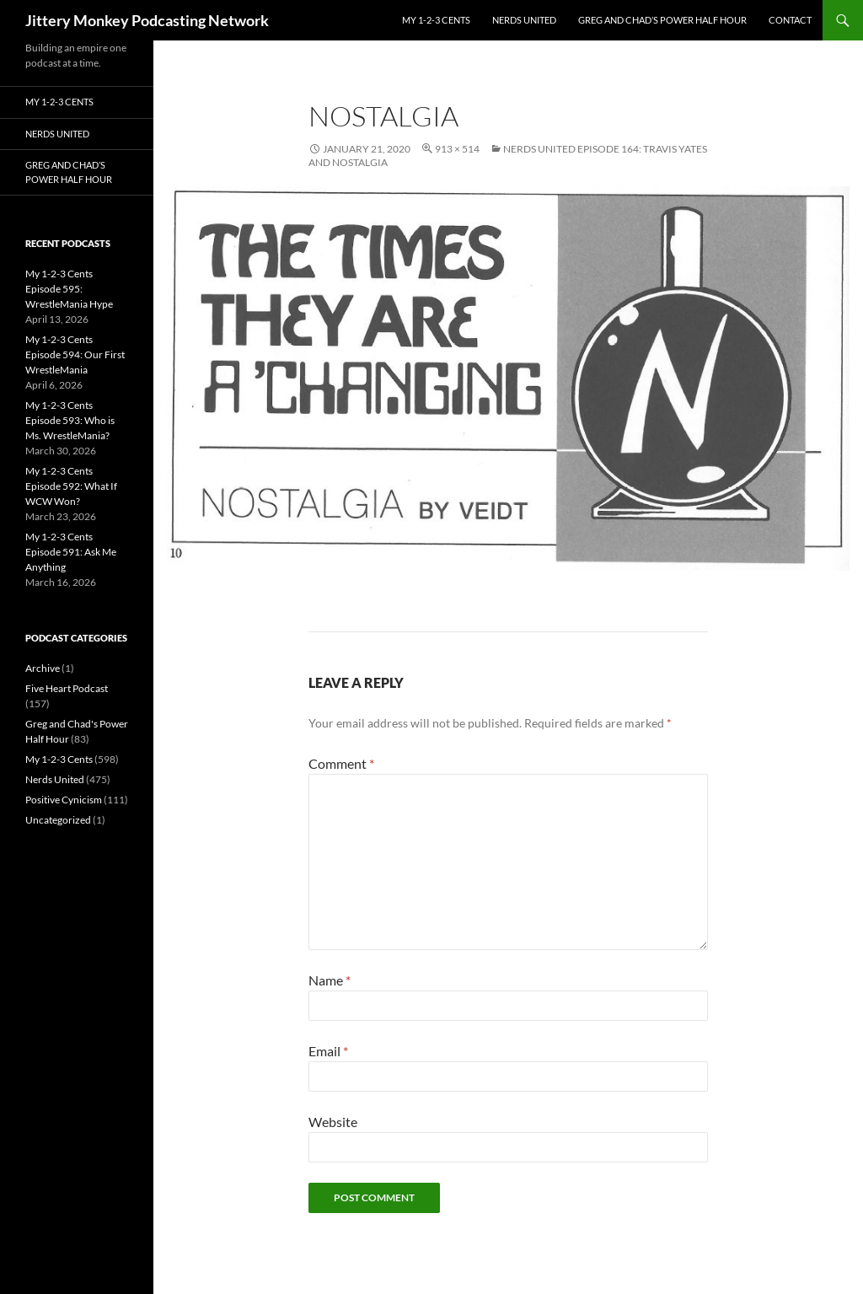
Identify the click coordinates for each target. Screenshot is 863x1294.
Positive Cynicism (63, 799)
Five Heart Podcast (66, 688)
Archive (42, 668)
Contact (790, 19)
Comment (341, 763)
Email (328, 1051)
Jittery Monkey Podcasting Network (147, 20)
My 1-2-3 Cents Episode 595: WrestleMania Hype (69, 288)
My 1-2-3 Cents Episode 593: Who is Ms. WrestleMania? (70, 420)
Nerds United (524, 19)
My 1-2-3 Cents (436, 19)
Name (329, 980)
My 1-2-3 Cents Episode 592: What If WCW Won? (71, 485)
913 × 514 (457, 148)
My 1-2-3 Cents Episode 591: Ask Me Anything (70, 551)
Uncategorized (58, 819)
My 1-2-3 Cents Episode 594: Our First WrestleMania (75, 354)
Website (332, 1122)
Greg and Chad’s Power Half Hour (662, 19)
